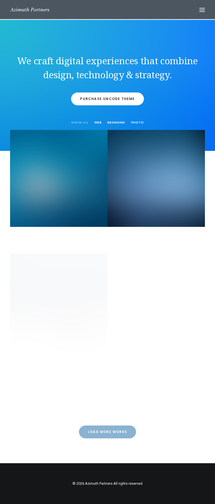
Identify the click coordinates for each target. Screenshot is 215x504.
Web (98, 123)
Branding (116, 123)
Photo (137, 123)
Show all (79, 123)
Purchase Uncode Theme (107, 98)
